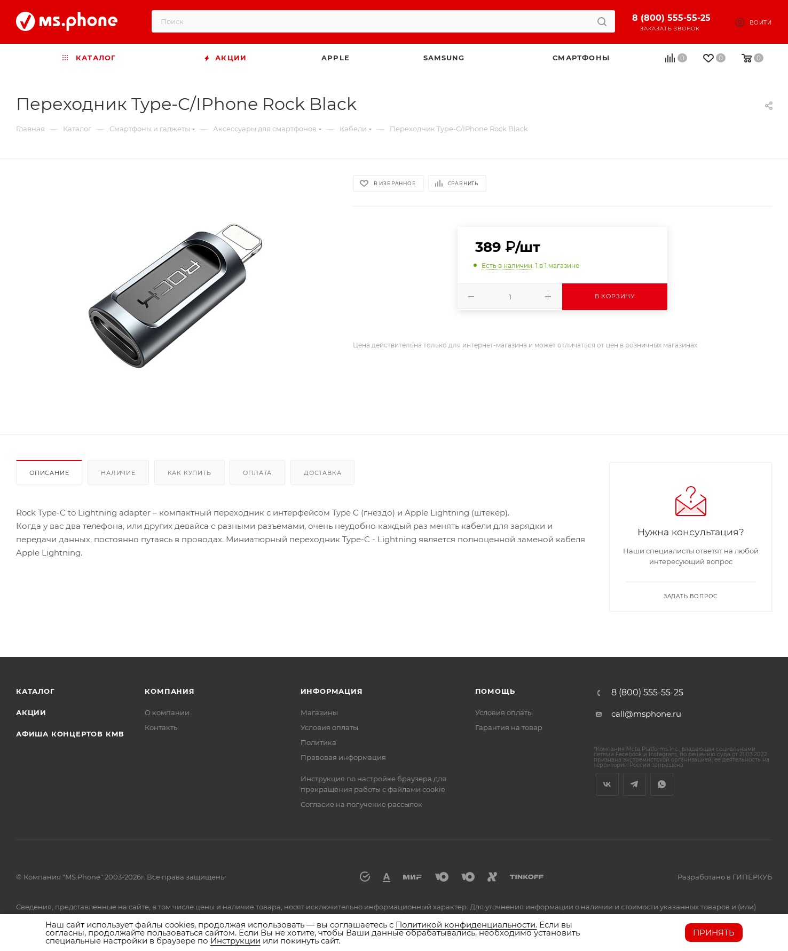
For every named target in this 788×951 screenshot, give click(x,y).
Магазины (319, 712)
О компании (167, 712)
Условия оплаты (329, 727)
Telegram (634, 784)
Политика (318, 742)
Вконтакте (607, 784)
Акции (31, 712)
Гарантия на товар (508, 727)
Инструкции (235, 941)
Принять (714, 933)
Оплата (257, 473)
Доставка (322, 473)
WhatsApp (661, 784)
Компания (169, 691)
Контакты (162, 727)
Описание (49, 473)
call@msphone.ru (646, 714)
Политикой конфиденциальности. (466, 925)
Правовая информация (343, 757)
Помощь (495, 691)
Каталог (35, 691)
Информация (332, 691)
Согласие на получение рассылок (361, 804)
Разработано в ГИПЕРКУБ (724, 877)
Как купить (189, 473)
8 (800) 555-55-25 (671, 18)
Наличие (118, 473)
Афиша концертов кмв (70, 734)
